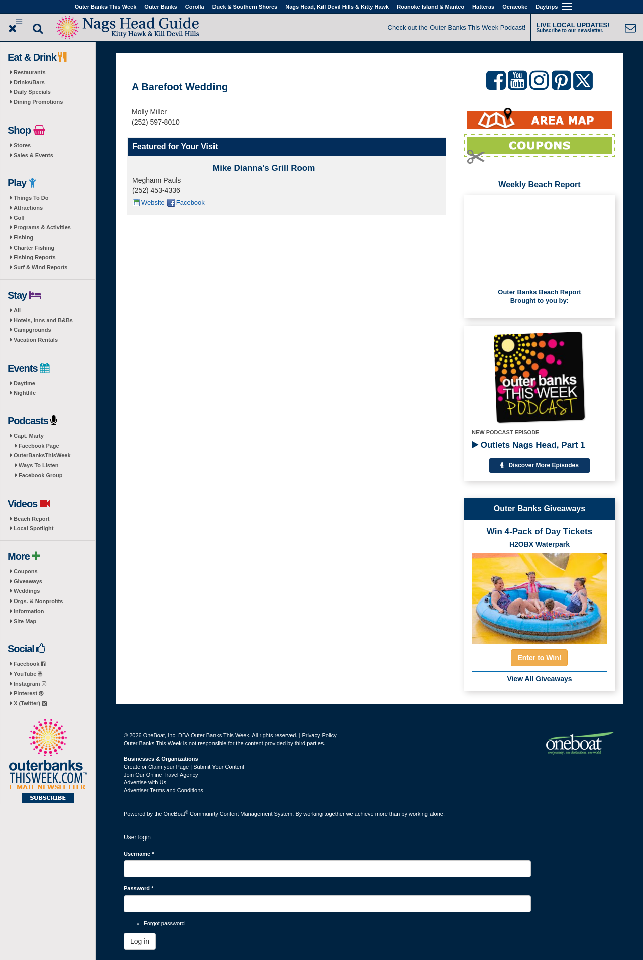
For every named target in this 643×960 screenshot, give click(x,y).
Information (29, 611)
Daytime (24, 383)
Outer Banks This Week (106, 7)
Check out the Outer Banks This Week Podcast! (457, 27)
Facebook (29, 664)
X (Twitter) (30, 703)
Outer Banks (160, 7)
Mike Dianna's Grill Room (263, 168)
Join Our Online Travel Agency (161, 775)
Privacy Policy (319, 735)
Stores (22, 145)
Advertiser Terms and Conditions (163, 790)
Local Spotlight (33, 528)
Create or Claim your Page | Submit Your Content (184, 767)
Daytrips (546, 7)
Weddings (27, 591)
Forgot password (164, 923)
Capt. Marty (29, 436)
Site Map (25, 621)
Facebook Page (39, 446)
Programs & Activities (42, 227)
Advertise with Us (145, 782)
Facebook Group (40, 475)
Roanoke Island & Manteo (430, 7)
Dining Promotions (38, 102)
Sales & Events (33, 155)
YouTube (28, 674)
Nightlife (25, 393)
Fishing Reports (35, 257)
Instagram (30, 684)
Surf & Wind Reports (40, 267)
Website (153, 202)
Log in (139, 941)
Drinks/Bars (29, 82)
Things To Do (31, 198)
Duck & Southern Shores (245, 7)
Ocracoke (514, 7)
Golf (19, 218)
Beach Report (32, 519)
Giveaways (28, 581)
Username (139, 854)
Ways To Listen (38, 465)
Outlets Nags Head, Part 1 (528, 445)
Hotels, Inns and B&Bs (43, 320)
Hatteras (483, 7)
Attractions (28, 208)
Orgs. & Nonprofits (38, 601)
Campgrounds (32, 330)
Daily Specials (32, 92)
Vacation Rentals (36, 340)
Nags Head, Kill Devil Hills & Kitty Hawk (337, 7)
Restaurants (30, 72)
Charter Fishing (34, 248)
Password (138, 888)
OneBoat (176, 814)
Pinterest (28, 693)
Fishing (23, 237)
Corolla (194, 7)
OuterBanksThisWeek (42, 455)
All (17, 310)
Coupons (26, 571)
